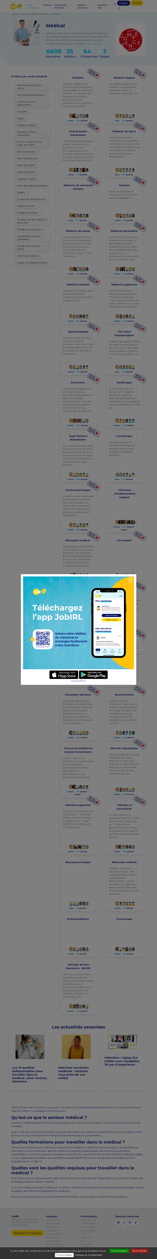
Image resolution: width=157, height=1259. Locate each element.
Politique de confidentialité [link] (88, 1255)
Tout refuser (139, 1250)
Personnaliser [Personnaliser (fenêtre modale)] (64, 1255)
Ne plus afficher (78, 681)
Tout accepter (119, 1250)
